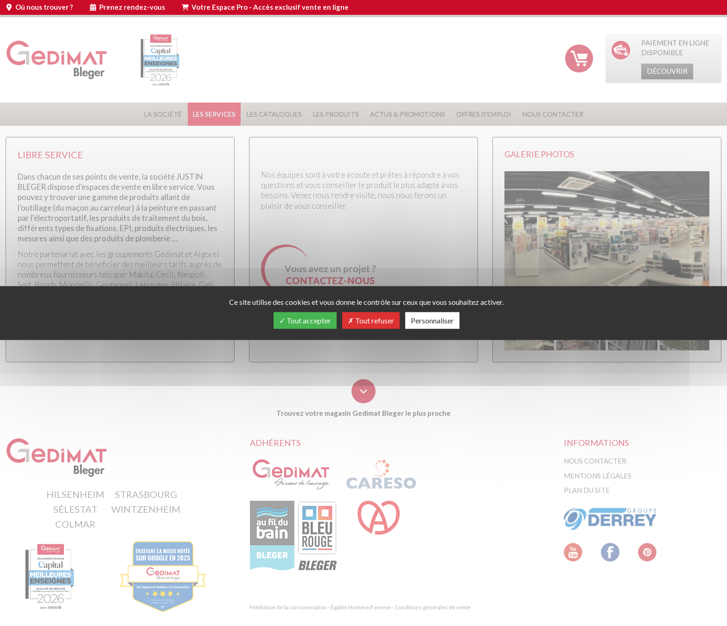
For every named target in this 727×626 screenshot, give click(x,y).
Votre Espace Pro (270, 7)
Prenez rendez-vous (132, 7)
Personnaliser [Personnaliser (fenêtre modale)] (432, 320)
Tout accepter (305, 320)
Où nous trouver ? (44, 7)
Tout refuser (371, 320)
